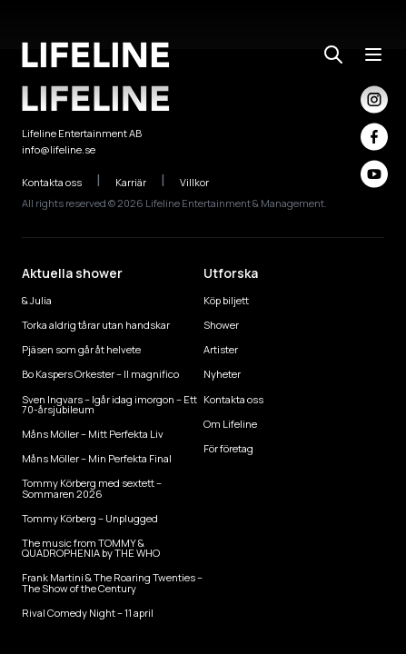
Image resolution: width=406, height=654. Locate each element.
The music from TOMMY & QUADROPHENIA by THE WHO (91, 548)
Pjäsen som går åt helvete (81, 349)
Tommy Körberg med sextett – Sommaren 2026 (92, 488)
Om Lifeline (230, 424)
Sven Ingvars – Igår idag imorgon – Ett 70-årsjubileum (109, 404)
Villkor (204, 182)
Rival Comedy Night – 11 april (87, 612)
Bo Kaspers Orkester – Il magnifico (100, 374)
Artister (220, 349)
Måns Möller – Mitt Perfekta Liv (92, 434)
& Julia (37, 300)
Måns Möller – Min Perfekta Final (97, 458)
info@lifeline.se (58, 149)
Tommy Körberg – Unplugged (90, 518)
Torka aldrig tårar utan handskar (96, 325)
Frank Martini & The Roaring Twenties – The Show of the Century (112, 582)
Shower (221, 325)
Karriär (140, 182)
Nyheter (222, 374)
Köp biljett (226, 300)
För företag (228, 448)
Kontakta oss (61, 182)
